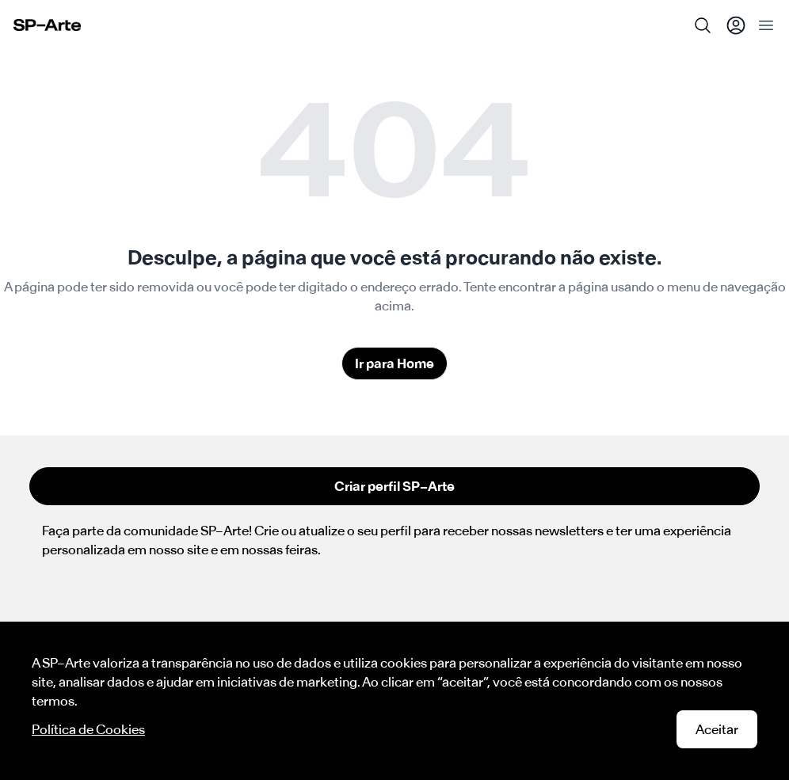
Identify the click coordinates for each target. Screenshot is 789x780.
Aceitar (717, 729)
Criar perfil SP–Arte (394, 486)
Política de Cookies (88, 729)
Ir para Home (394, 363)
